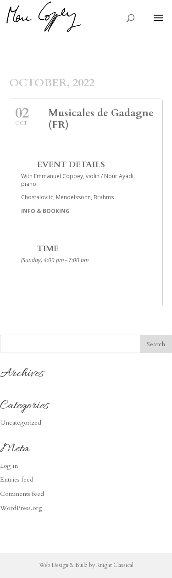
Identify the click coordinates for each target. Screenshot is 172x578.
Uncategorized (20, 422)
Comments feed (22, 493)
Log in (9, 465)
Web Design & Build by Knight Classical (86, 565)
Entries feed (16, 479)
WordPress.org (21, 508)
